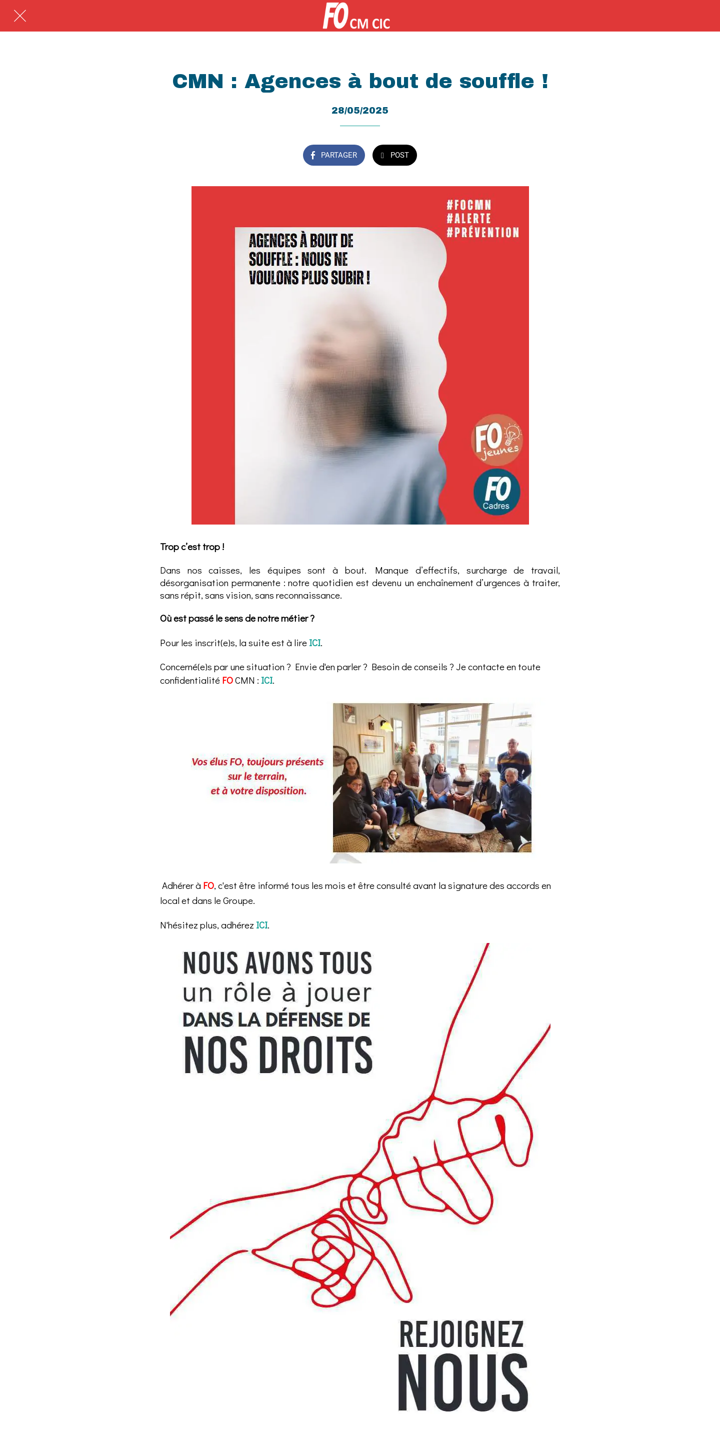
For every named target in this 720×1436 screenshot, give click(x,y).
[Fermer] (20, 16)
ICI (314, 642)
